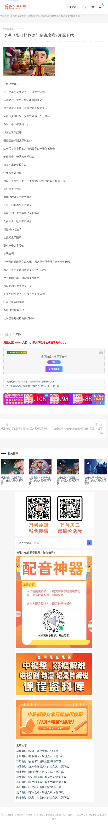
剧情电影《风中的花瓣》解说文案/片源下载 (41, 776)
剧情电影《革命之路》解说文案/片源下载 (40, 792)
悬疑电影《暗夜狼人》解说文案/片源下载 (40, 756)
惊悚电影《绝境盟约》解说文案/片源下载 (40, 771)
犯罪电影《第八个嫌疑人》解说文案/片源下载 (42, 766)
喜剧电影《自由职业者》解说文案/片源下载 (41, 781)
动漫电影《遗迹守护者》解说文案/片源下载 (12, 480)
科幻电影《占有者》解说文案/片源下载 (38, 761)
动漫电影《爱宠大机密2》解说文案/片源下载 (95, 480)
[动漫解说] (33, 15)
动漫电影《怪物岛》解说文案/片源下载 (41, 385)
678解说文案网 (18, 15)
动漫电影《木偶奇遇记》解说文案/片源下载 (40, 480)
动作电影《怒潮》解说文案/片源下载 (37, 751)
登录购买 (54, 369)
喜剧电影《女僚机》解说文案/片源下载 (38, 787)
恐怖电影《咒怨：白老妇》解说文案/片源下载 (42, 797)
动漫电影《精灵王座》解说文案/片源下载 (68, 480)
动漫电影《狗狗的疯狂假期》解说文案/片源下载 (78, 430)
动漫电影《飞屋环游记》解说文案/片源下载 (24, 428)
